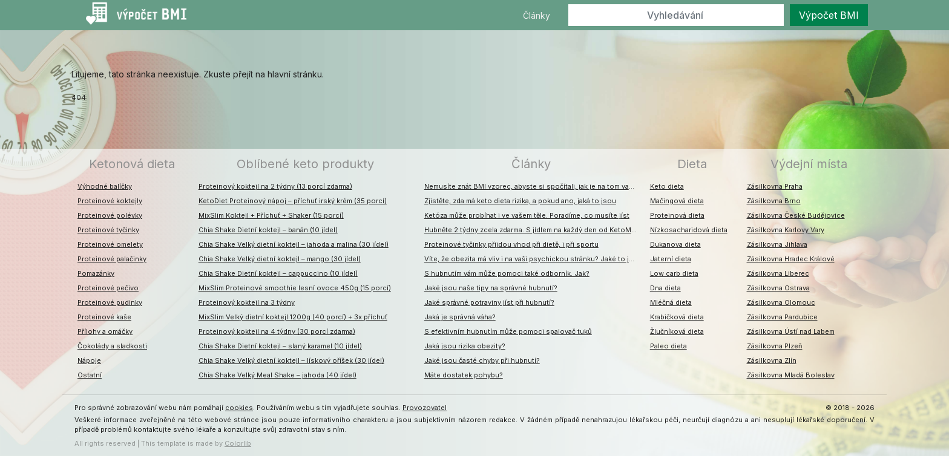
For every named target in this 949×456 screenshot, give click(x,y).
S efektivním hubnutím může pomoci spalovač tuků (508, 331)
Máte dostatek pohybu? (463, 375)
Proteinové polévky (109, 215)
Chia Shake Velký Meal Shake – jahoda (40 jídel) (277, 375)
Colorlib (238, 443)
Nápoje (89, 360)
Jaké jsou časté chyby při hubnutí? (482, 360)
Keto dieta (667, 186)
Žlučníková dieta (677, 331)
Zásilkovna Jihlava (777, 244)
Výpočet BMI (829, 15)
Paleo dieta (668, 346)
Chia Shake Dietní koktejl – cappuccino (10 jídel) (278, 273)
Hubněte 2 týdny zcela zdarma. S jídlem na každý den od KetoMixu (532, 230)
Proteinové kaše (104, 317)
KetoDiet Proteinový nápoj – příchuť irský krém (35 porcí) (293, 201)
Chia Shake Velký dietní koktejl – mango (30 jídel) (280, 259)
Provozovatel (424, 407)
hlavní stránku (295, 74)
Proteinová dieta (677, 215)
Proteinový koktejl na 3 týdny (247, 302)
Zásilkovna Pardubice (782, 317)
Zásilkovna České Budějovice (796, 215)
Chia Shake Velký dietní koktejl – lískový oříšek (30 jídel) (291, 360)
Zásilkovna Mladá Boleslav (791, 375)
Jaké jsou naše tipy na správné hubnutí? (490, 288)
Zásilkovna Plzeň (775, 346)
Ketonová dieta (132, 164)
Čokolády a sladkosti (112, 346)
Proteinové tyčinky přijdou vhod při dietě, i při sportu (511, 244)
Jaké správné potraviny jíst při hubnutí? (489, 302)
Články (536, 15)
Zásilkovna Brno (774, 201)
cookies (239, 407)
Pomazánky (95, 273)
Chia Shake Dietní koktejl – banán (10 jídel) (268, 230)
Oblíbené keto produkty (305, 164)
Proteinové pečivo (108, 288)
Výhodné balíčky (104, 186)
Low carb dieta (674, 273)
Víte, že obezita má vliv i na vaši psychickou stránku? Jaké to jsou (533, 259)
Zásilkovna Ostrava (778, 288)
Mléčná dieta (671, 302)
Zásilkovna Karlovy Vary (785, 230)
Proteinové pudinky (109, 302)
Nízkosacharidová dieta (688, 230)
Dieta (692, 164)
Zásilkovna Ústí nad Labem (791, 331)
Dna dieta (665, 288)
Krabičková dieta (677, 317)
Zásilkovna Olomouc (781, 302)
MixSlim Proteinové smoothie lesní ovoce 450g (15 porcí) (295, 288)
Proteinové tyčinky (108, 230)
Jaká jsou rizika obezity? (464, 346)
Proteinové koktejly (109, 201)
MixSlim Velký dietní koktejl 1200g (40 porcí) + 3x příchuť (293, 317)
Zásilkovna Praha (775, 186)
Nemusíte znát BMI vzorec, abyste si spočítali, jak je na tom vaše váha (534, 186)
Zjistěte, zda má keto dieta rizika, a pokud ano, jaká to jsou (520, 201)
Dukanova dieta (675, 244)
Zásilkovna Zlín (771, 360)
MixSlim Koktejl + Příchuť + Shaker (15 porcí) (271, 215)
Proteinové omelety (110, 244)
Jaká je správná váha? (460, 317)
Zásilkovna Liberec (778, 273)
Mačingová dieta (677, 201)
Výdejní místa (808, 164)
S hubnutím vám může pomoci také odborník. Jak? (506, 273)
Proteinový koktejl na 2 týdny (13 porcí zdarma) (275, 186)
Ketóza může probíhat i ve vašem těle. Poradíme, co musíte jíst (526, 215)
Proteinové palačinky (111, 259)
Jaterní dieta (670, 259)
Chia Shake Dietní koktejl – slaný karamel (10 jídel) (280, 346)
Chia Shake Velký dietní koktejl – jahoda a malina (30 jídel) (294, 244)
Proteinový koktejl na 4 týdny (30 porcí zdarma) (277, 331)
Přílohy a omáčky (105, 331)
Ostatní (89, 375)
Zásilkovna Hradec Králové (791, 259)
